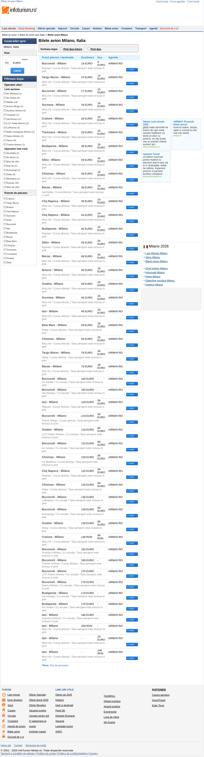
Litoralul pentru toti (39, 715)
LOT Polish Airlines (18, 123)
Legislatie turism (64, 726)
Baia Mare (12, 241)
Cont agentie (177, 1)
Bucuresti (11, 224)
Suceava (11, 215)
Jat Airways (14, 119)
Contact (18, 745)
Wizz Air (13, 187)
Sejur (10, 705)
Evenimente (110, 711)
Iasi (8, 228)
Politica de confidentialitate (73, 753)
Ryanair (13, 183)
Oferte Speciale (37, 694)
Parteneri (159, 689)
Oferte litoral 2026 (38, 700)
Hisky (11, 174)
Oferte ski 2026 (64, 694)
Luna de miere (111, 717)
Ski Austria (109, 722)
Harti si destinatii (64, 705)
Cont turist (162, 1)
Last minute (9, 28)
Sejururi (62, 28)
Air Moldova (14, 93)
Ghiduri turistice (112, 701)
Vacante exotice (37, 710)
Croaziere (126, 28)
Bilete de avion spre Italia (32, 35)
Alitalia (12, 102)
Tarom (11, 140)
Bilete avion (111, 28)
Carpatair (13, 115)
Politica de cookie (46, 753)
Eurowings (13, 170)
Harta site (6, 745)
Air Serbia (13, 98)
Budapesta (12, 232)
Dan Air (12, 166)
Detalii (131, 70)
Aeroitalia (13, 153)
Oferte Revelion (37, 705)
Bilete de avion (9, 35)
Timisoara (11, 249)
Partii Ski (60, 710)
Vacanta (60, 721)
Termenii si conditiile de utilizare (18, 753)
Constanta (12, 254)
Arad (9, 220)
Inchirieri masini (37, 731)
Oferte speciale (46, 28)
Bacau (10, 237)
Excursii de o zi (169, 28)
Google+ (93, 753)
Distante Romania (65, 715)
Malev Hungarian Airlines (21, 132)
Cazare (86, 28)
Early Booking (27, 28)
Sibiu (9, 262)
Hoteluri (97, 28)
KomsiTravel (158, 700)
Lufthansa (13, 127)
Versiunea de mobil (35, 745)
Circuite (74, 28)
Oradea (10, 258)
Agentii (153, 28)
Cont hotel (193, 1)
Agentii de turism (16, 726)
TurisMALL (109, 696)
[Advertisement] (171, 300)
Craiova (10, 198)
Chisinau (11, 245)
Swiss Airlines (15, 136)
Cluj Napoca (13, 211)
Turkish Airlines (16, 144)
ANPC (59, 731)
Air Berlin (13, 157)
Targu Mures (13, 203)
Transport (140, 28)
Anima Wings (15, 106)
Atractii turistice (112, 706)
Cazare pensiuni (161, 695)
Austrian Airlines (16, 110)
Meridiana (13, 178)
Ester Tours (158, 705)
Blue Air (13, 161)
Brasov (10, 207)
